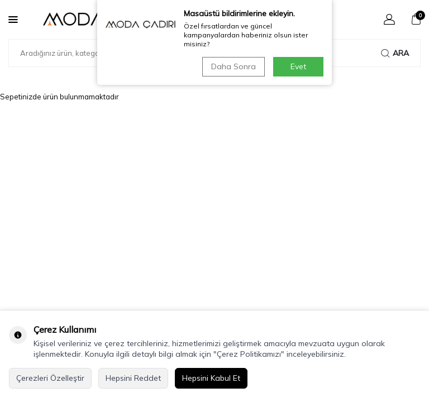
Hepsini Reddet (133, 378)
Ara (395, 53)
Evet (298, 66)
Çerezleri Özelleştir (50, 378)
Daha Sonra (233, 66)
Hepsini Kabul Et (211, 378)
